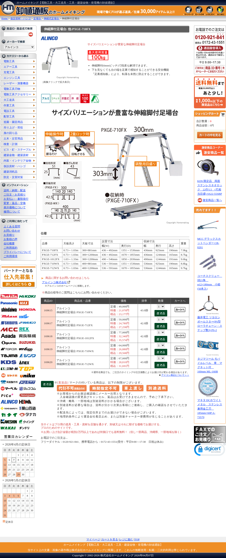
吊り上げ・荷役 (13, 127)
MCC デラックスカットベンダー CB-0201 (209, 243)
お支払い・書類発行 (16, 198)
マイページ (93, 539)
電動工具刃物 (12, 88)
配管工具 (9, 116)
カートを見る (109, 539)
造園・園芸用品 (13, 122)
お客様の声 (10, 239)
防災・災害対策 (13, 177)
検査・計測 (10, 144)
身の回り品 (10, 133)
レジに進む (126, 539)
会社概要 (9, 243)
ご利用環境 (10, 256)
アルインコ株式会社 (54, 282)
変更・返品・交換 (15, 203)
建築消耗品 (10, 171)
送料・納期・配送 (15, 190)
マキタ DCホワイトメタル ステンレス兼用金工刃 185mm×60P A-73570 (209, 409)
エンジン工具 (12, 77)
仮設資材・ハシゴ (15, 166)
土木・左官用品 (13, 138)
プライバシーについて (17, 252)
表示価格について (15, 207)
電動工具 (9, 61)
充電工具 (9, 72)
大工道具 (9, 99)
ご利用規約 (10, 247)
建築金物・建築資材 (16, 155)
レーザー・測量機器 (16, 83)
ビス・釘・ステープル (17, 149)
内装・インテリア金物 (17, 160)
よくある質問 (12, 226)
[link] (210, 450)
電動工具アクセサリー (17, 94)
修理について (12, 211)
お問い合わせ (12, 230)
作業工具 (9, 105)
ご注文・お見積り (15, 194)
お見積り (9, 235)
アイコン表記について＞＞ (175, 375)
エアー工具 (10, 66)
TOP (137, 539)
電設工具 (9, 111)
